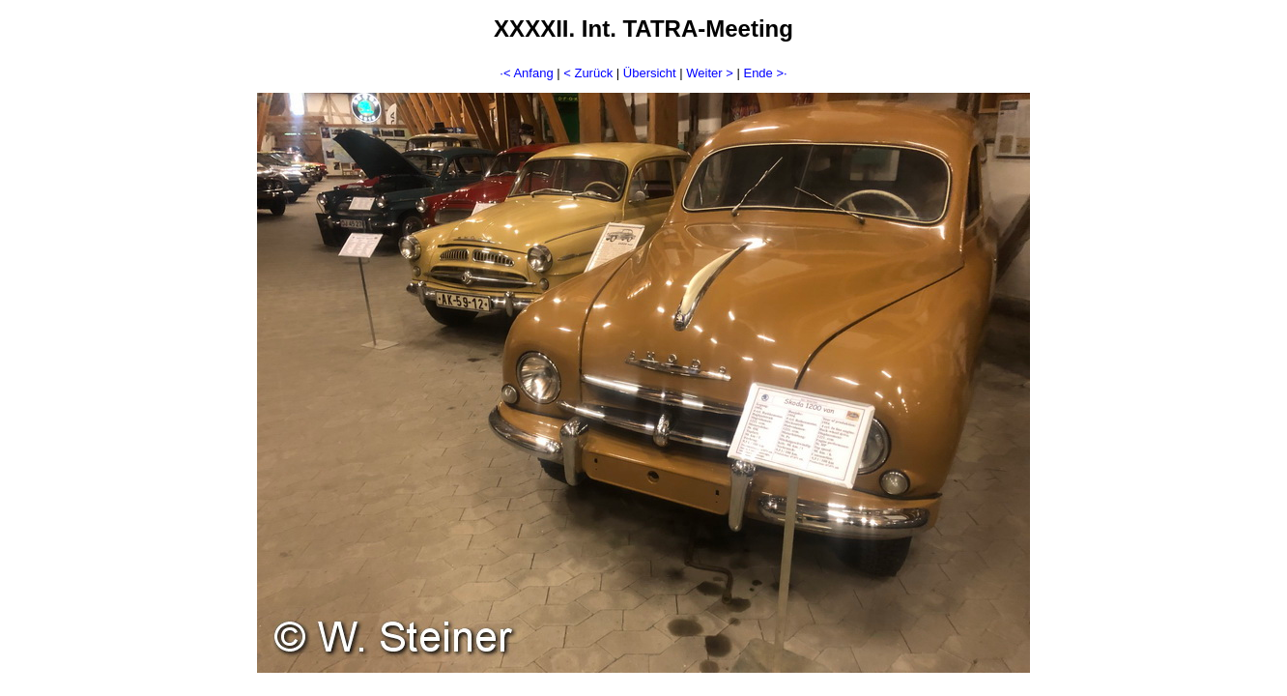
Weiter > (709, 73)
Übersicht (649, 73)
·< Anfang (526, 73)
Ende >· (764, 73)
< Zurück (588, 73)
